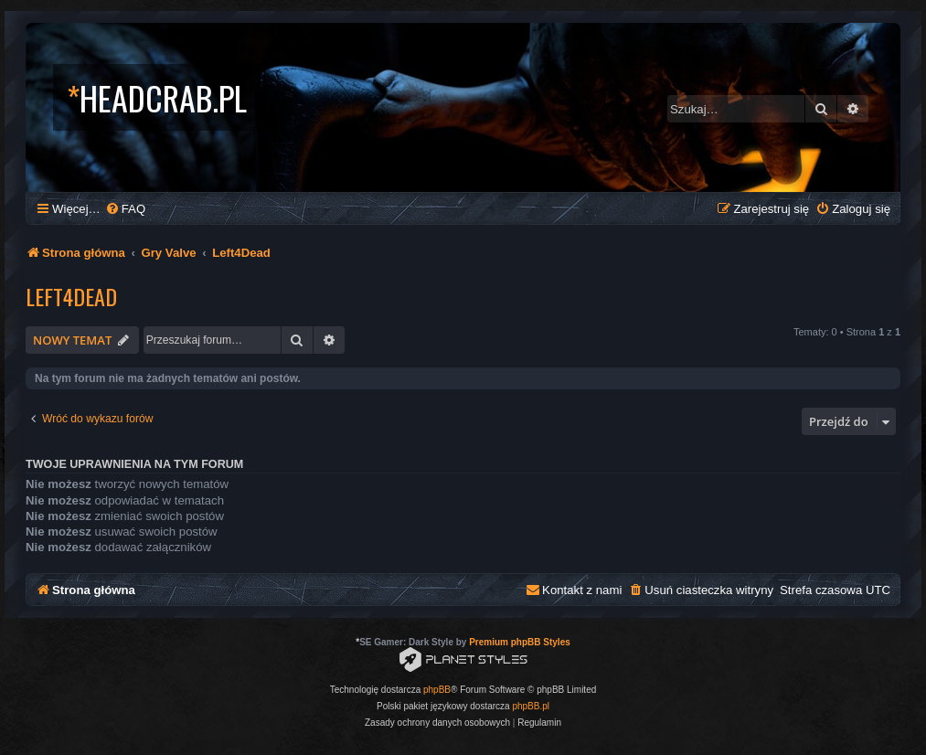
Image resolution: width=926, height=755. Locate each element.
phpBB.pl (530, 706)
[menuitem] (125, 209)
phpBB (437, 690)
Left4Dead (71, 296)
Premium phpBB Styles (519, 642)
